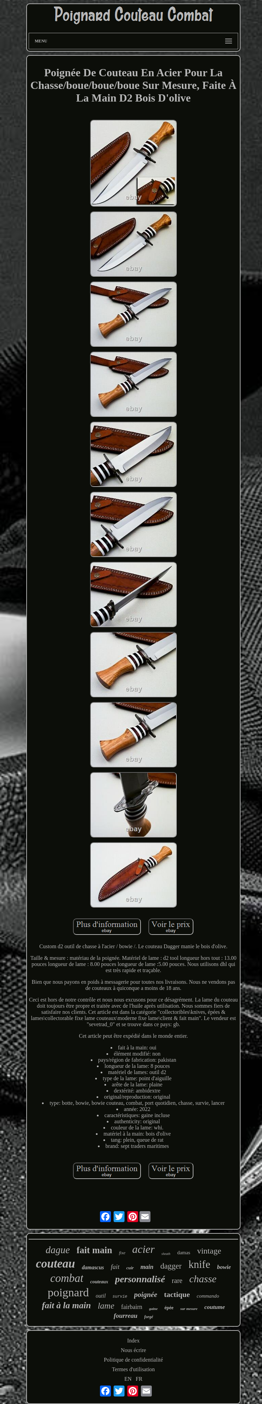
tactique (177, 1294)
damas (183, 1252)
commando (208, 1296)
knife (199, 1264)
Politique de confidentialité (133, 1360)
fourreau (125, 1315)
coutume (214, 1307)
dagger (171, 1266)
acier (143, 1249)
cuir (130, 1267)
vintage (209, 1250)
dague (58, 1249)
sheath (165, 1254)
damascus (93, 1267)
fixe (122, 1252)
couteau (55, 1263)
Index (133, 1340)
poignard (68, 1292)
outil (101, 1296)
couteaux (99, 1281)
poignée (145, 1294)
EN (128, 1379)
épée (168, 1307)
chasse (203, 1278)
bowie (224, 1267)
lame (106, 1305)
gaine (153, 1309)
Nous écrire (133, 1350)
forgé (148, 1316)
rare (177, 1280)
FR (139, 1379)
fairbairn (131, 1306)
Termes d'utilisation (133, 1369)
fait (115, 1266)
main (147, 1266)
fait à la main (66, 1305)
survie (120, 1296)
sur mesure (188, 1309)
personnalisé (140, 1279)
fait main (94, 1250)
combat (66, 1278)
